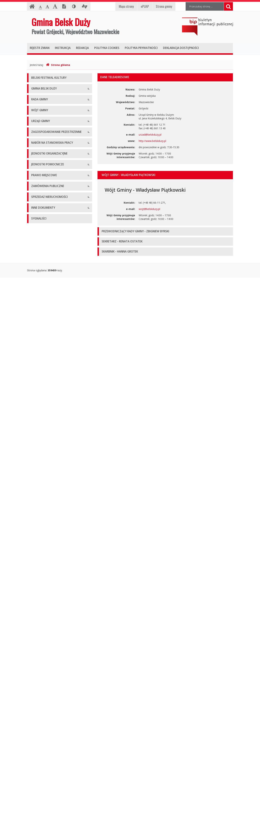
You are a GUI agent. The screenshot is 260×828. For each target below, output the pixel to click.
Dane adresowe (40, 300)
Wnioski (35, 452)
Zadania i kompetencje (44, 273)
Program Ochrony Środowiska (48, 714)
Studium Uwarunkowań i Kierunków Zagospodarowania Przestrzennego (52, 433)
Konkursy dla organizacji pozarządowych (55, 357)
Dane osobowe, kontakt (45, 265)
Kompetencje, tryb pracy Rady (48, 181)
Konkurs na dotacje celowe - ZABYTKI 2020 (56, 365)
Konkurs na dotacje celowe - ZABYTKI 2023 (56, 381)
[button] (165, 175)
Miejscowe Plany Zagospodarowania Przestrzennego (52, 422)
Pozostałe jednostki (43, 530)
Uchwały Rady (39, 205)
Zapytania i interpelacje (44, 238)
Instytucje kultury (41, 522)
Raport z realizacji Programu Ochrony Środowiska (53, 724)
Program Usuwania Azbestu (47, 734)
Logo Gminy (38, 113)
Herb (34, 105)
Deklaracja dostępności (45, 154)
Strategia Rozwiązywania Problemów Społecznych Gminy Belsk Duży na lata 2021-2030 (57, 758)
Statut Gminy (38, 568)
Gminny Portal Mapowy (45, 460)
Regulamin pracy (41, 332)
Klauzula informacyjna (44, 129)
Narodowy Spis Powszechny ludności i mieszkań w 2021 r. (53, 399)
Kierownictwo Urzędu (43, 316)
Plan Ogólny (38, 443)
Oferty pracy (38, 479)
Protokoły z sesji (41, 213)
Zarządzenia (38, 281)
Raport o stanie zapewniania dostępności (55, 162)
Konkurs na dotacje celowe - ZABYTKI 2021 (56, 373)
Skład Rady (37, 189)
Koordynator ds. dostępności (48, 146)
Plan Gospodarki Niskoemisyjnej (50, 706)
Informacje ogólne (42, 97)
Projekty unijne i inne (43, 682)
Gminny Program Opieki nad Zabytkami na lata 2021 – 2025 (56, 771)
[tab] (165, 175)
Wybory (35, 698)
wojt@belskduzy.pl (149, 209)
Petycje (35, 246)
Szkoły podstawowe (43, 506)
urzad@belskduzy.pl (150, 134)
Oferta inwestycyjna (43, 674)
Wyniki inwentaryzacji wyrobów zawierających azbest (58, 744)
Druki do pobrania (41, 349)
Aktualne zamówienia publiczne (49, 628)
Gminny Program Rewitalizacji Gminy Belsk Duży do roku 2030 (56, 791)
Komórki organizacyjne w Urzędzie (51, 324)
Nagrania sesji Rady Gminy (46, 230)
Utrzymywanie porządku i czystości (51, 609)
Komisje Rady (39, 197)
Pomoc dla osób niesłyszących (49, 121)
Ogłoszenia (37, 341)
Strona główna (58, 65)
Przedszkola (38, 514)
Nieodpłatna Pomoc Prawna (47, 138)
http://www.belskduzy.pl (152, 141)
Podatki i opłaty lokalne (44, 601)
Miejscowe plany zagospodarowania (52, 576)
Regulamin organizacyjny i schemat (51, 308)
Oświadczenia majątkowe (46, 690)
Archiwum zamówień (43, 636)
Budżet (35, 584)
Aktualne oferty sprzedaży (46, 655)
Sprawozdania (39, 592)
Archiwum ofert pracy (43, 487)
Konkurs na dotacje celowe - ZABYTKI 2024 (56, 389)
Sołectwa (36, 549)
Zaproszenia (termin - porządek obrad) (53, 221)
